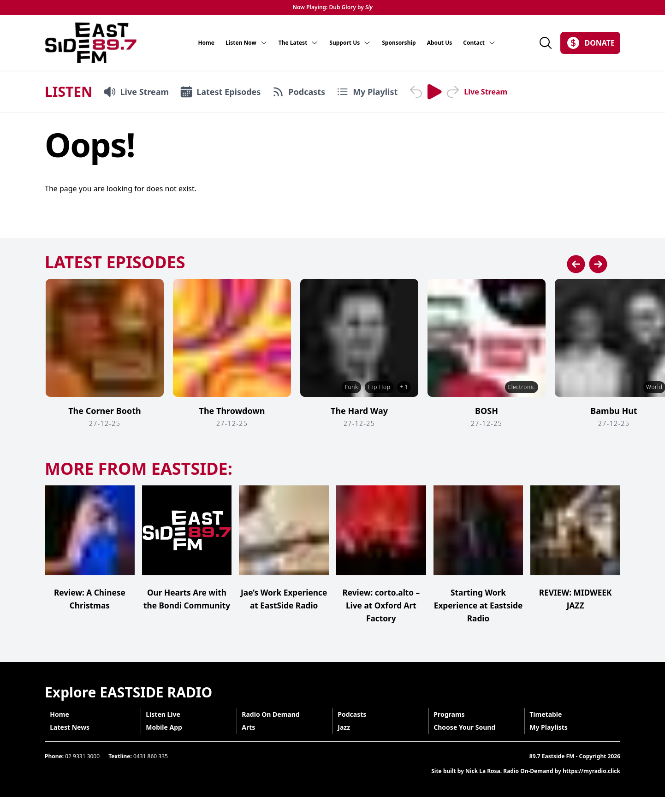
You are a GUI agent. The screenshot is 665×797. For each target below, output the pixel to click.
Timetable (548, 714)
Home (206, 43)
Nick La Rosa (482, 771)
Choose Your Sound (467, 727)
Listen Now (246, 43)
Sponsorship (399, 43)
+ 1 (403, 387)
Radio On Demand (273, 714)
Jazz (346, 727)
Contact (479, 43)
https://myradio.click (591, 771)
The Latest (299, 43)
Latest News (72, 727)
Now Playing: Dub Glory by (333, 7)
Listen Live (165, 714)
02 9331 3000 (82, 756)
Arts (251, 727)
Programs (451, 714)
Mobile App (166, 727)
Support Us (350, 43)
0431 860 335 (150, 756)
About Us (439, 43)
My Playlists (551, 727)
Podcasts (354, 714)
